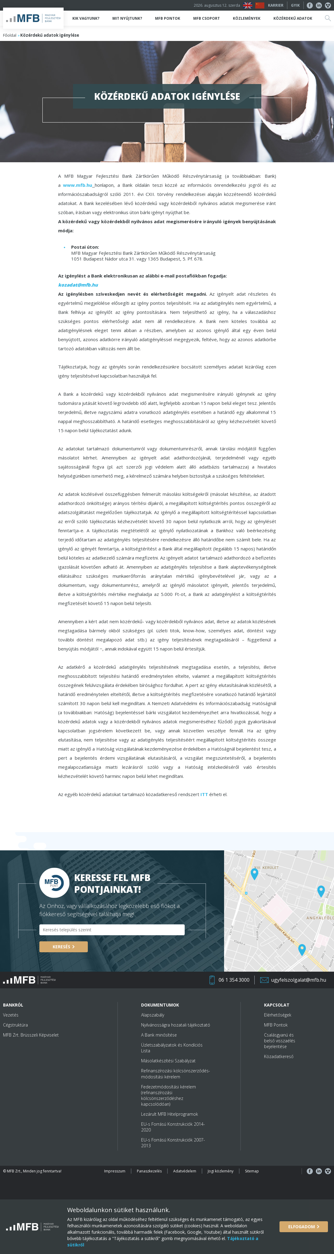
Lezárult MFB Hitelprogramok (169, 1114)
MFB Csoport (206, 18)
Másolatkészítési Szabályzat (168, 1061)
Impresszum (114, 1171)
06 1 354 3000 (234, 980)
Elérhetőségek (277, 1015)
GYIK (295, 5)
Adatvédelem (184, 1171)
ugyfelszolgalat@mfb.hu (298, 980)
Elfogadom (301, 1226)
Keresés (61, 947)
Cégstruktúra (15, 1025)
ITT (204, 794)
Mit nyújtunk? (127, 18)
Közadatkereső (278, 1056)
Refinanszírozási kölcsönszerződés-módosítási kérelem (175, 1073)
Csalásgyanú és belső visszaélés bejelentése (279, 1040)
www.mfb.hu (77, 185)
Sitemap (252, 1171)
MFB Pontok (167, 18)
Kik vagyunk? (85, 18)
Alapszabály (152, 1015)
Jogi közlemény (220, 1171)
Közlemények (246, 18)
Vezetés (10, 1015)
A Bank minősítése (159, 1035)
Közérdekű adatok (292, 18)
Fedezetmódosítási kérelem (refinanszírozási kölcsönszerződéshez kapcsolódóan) (168, 1095)
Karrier (275, 5)
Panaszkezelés (149, 1171)
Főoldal (9, 35)
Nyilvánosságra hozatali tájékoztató (175, 1025)
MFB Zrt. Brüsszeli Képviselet (31, 1035)
